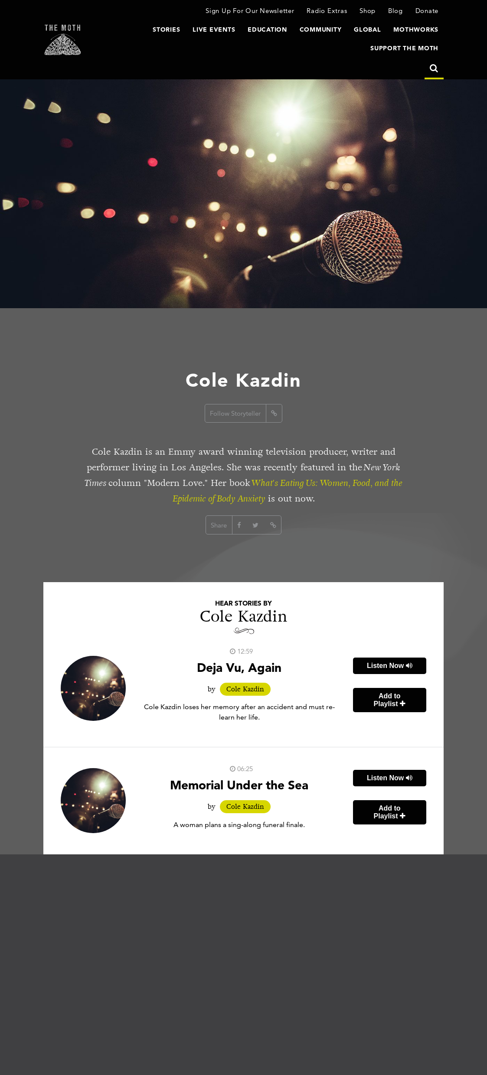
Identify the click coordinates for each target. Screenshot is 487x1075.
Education (267, 29)
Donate (427, 11)
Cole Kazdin (245, 689)
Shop (368, 11)
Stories (166, 29)
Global (367, 29)
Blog (395, 11)
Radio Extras (327, 11)
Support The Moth (404, 48)
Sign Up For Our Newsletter (250, 11)
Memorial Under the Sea (239, 785)
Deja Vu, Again (239, 667)
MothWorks (415, 29)
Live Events (214, 29)
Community (321, 29)
